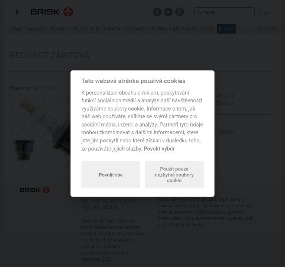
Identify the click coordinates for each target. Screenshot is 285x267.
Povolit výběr (159, 148)
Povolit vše (110, 174)
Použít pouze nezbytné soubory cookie (174, 175)
